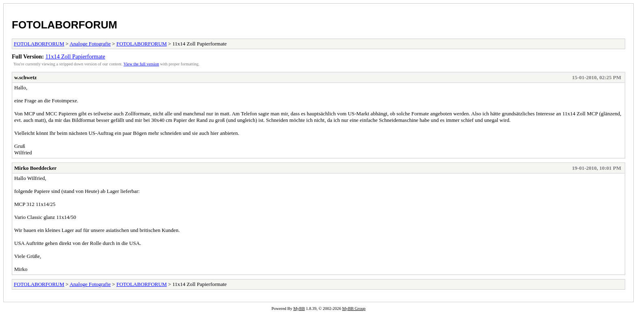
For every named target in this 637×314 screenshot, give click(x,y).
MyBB (299, 308)
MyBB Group (353, 308)
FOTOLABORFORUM (64, 25)
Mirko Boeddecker (35, 168)
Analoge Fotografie (89, 44)
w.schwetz (25, 77)
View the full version (141, 64)
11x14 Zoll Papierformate (75, 56)
